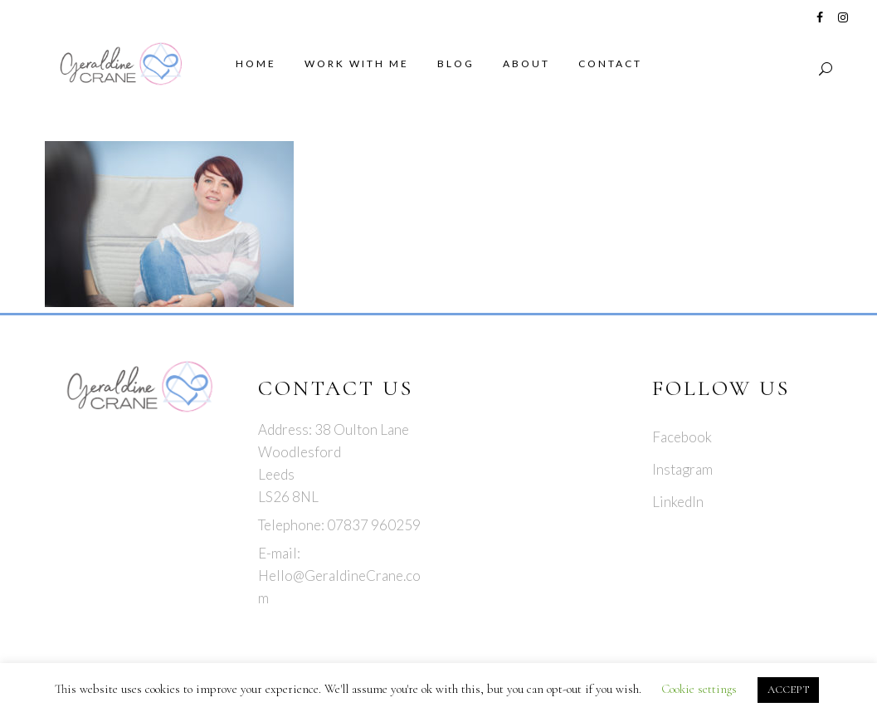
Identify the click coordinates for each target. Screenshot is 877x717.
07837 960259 (374, 525)
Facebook (682, 437)
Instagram (682, 469)
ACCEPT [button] (788, 689)
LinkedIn (678, 501)
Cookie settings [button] (699, 688)
